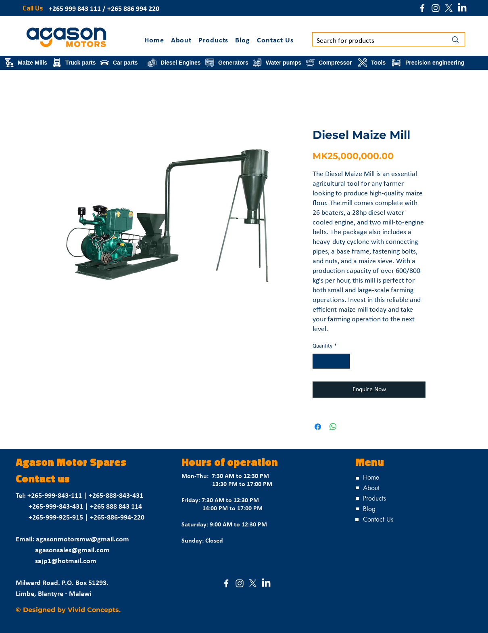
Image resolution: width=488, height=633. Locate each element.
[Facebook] (422, 8)
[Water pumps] (277, 62)
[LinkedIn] (462, 8)
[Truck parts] (74, 62)
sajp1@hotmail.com (65, 561)
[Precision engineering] (428, 62)
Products (374, 498)
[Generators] (227, 62)
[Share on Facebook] (318, 427)
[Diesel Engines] (175, 62)
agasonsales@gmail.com (72, 550)
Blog (369, 509)
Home (371, 477)
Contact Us (378, 519)
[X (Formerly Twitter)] (449, 8)
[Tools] (373, 62)
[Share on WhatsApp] (333, 427)
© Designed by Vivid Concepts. (68, 610)
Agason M (41, 463)
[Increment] (343, 361)
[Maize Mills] (27, 62)
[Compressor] (330, 62)
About (371, 488)
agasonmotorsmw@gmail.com (82, 539)
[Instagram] (435, 8)
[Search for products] (376, 41)
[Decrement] (319, 361)
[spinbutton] (331, 361)
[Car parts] (122, 62)
